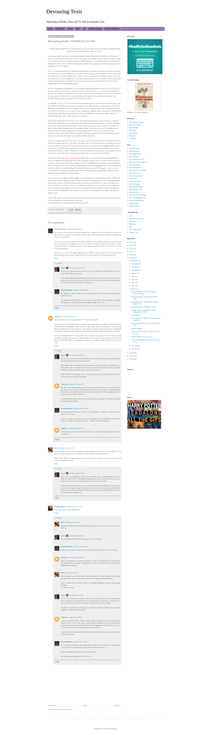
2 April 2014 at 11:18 (80, 642)
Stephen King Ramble (75, 213)
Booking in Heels (134, 165)
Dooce (131, 216)
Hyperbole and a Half (136, 219)
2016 (131, 252)
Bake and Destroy (135, 125)
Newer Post (52, 705)
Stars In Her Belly (135, 229)
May (133, 283)
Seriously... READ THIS (61, 213)
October (134, 267)
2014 (131, 258)
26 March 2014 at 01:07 (80, 547)
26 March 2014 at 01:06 (80, 290)
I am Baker (132, 138)
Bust (130, 227)
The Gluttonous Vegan (136, 122)
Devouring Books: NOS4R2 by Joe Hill (144, 307)
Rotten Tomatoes (134, 206)
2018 (131, 245)
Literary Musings (134, 181)
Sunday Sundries (136, 328)
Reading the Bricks (135, 167)
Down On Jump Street (136, 200)
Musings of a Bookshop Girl (138, 162)
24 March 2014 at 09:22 (74, 229)
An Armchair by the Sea (137, 159)
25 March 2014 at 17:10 (72, 522)
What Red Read (134, 148)
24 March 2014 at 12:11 (69, 316)
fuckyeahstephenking (136, 187)
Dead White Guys (135, 173)
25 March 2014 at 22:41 (77, 536)
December (134, 261)
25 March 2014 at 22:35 (77, 268)
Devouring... (60, 29)
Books (70, 29)
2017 (131, 248)
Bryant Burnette (60, 229)
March (133, 289)
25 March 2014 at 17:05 (74, 506)
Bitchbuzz (132, 224)
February (134, 346)
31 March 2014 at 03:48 (76, 557)
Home (85, 705)
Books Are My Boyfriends (137, 170)
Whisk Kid (132, 130)
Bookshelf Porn (134, 192)
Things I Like (133, 232)
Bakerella (132, 136)
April (133, 286)
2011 (131, 359)
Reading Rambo (60, 506)
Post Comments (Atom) (64, 709)
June (133, 279)
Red (55, 448)
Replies (59, 263)
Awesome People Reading (137, 195)
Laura (63, 268)
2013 (131, 353)
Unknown (57, 316)
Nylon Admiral (134, 157)
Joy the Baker (133, 133)
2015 (131, 255)
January (134, 349)
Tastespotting (133, 128)
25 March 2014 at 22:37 (77, 355)
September (135, 270)
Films (78, 29)
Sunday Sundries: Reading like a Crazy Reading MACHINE (143, 311)
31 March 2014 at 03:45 (76, 428)
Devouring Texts (64, 11)
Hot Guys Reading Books (137, 198)
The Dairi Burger (134, 184)
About (50, 29)
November (135, 264)
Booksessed (133, 179)
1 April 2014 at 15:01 (71, 573)
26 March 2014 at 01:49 (80, 408)
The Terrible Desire (135, 154)
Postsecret (132, 221)
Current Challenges (112, 29)
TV (84, 29)
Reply (56, 258)
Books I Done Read (135, 176)
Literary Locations (95, 29)
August (134, 273)
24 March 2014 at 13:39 (65, 448)
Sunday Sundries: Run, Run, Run (141, 337)
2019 (131, 242)
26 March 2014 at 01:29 (76, 384)
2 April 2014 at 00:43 (75, 617)
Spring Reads (135, 315)
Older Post (117, 705)
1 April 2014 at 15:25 (76, 595)
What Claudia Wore (135, 190)
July (133, 276)
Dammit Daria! (134, 203)
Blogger (114, 729)
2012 (131, 356)
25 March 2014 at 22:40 (77, 473)
